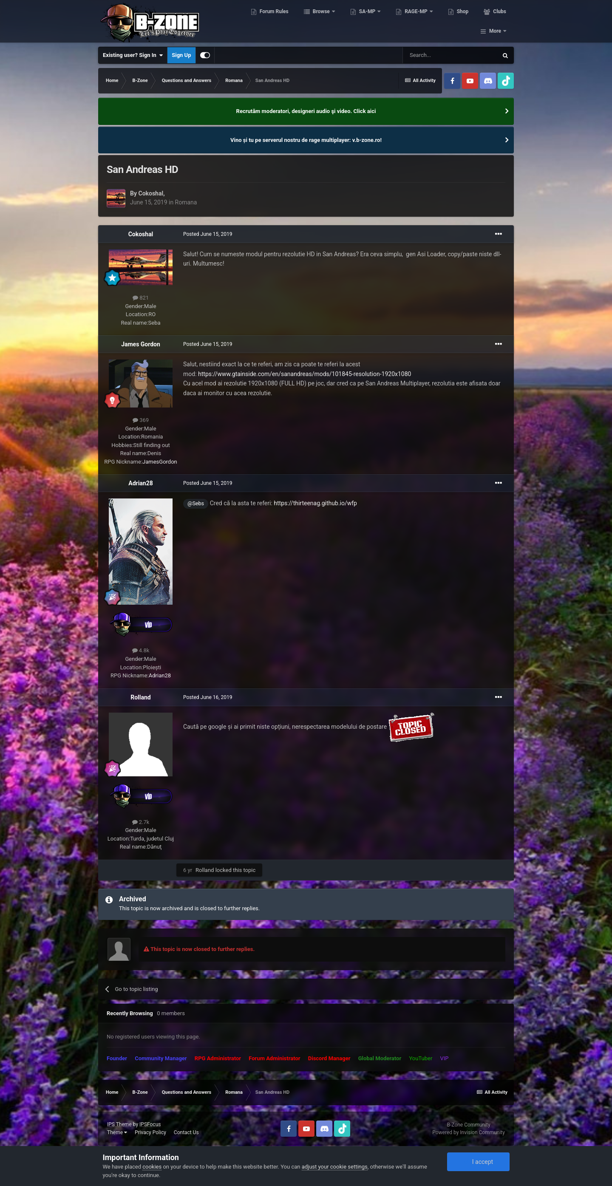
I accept (478, 1161)
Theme (117, 1132)
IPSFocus (150, 1124)
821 (141, 297)
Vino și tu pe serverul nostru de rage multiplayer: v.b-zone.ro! (306, 140)
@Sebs (195, 503)
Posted (207, 234)
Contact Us (186, 1132)
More (495, 21)
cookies (152, 1166)
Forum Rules (270, 21)
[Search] (450, 55)
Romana (186, 202)
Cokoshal (150, 193)
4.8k (141, 650)
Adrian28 (140, 483)
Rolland (140, 697)
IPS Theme (119, 1124)
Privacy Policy (150, 1132)
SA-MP (363, 21)
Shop (458, 21)
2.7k (141, 822)
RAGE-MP (412, 21)
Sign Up (181, 55)
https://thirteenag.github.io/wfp (315, 503)
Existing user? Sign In (133, 55)
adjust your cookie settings (335, 1166)
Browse (317, 21)
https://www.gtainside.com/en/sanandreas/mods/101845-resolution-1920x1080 (304, 374)
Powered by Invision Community (468, 1132)
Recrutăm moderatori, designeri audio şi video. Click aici (306, 111)
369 (141, 420)
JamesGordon (159, 462)
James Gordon (140, 344)
